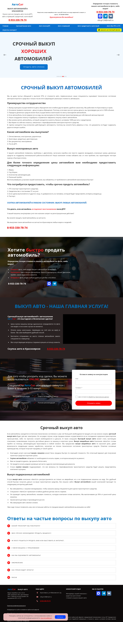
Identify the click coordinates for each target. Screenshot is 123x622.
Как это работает (46, 618)
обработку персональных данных (99, 395)
